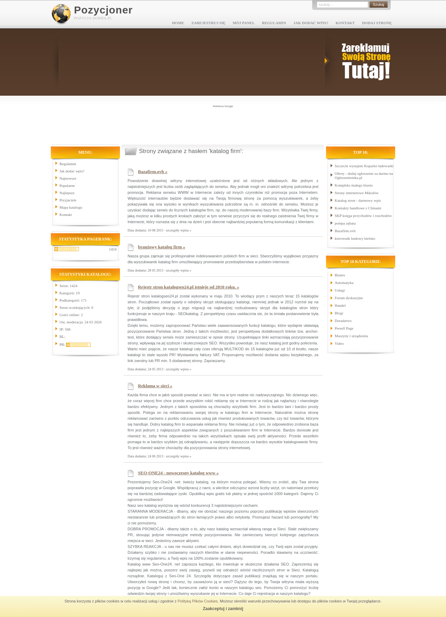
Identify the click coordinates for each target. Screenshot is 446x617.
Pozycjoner (103, 10)
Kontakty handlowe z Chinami (358, 208)
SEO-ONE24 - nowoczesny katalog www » (178, 472)
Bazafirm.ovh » (152, 171)
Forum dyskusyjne (349, 298)
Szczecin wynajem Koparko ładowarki (364, 166)
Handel (340, 305)
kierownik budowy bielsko (355, 238)
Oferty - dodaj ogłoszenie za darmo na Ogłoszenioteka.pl (364, 175)
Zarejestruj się (208, 23)
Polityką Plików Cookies (198, 601)
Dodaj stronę (377, 23)
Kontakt (345, 23)
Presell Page (344, 328)
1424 (113, 249)
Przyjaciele (67, 200)
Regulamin (274, 23)
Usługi (340, 290)
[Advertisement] (223, 124)
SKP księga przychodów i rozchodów (363, 215)
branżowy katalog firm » (161, 246)
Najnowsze (67, 178)
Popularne (67, 185)
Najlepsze (66, 193)
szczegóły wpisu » (178, 230)
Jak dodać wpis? (310, 23)
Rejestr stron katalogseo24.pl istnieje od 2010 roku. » (188, 286)
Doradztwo (343, 321)
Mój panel (244, 23)
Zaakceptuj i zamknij (223, 608)
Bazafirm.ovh (345, 231)
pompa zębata (345, 223)
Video (339, 343)
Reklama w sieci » (155, 385)
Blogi (339, 313)
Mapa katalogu (70, 207)
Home (178, 23)
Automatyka (344, 283)
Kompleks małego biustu (354, 185)
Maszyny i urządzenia (351, 336)
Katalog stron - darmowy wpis (358, 200)
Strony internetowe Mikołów (357, 193)
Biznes (340, 275)
